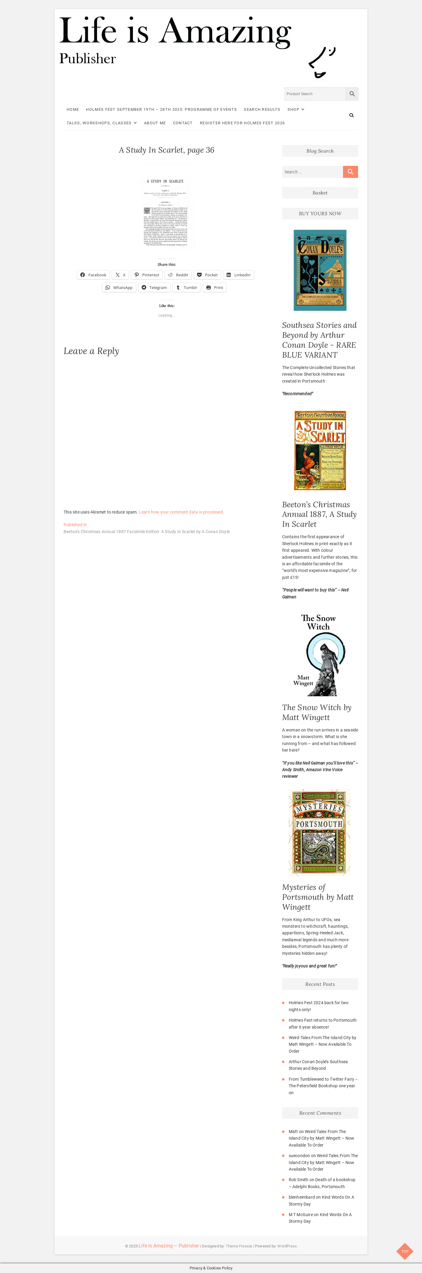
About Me (155, 123)
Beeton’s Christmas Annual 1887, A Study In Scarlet (319, 514)
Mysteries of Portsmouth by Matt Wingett (318, 897)
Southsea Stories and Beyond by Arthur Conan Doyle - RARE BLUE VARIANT (319, 340)
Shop (293, 109)
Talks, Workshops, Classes (99, 123)
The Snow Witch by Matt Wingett (316, 712)
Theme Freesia (239, 1246)
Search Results (262, 109)
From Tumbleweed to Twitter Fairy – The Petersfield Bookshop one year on (323, 1086)
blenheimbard (302, 1197)
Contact (183, 123)
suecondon (299, 1155)
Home (73, 109)
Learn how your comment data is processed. (181, 512)
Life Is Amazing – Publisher (169, 1246)
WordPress (287, 1246)
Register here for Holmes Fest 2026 (242, 123)
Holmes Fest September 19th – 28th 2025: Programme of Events (161, 109)
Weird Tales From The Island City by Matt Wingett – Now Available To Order (323, 1044)
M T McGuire (301, 1214)
